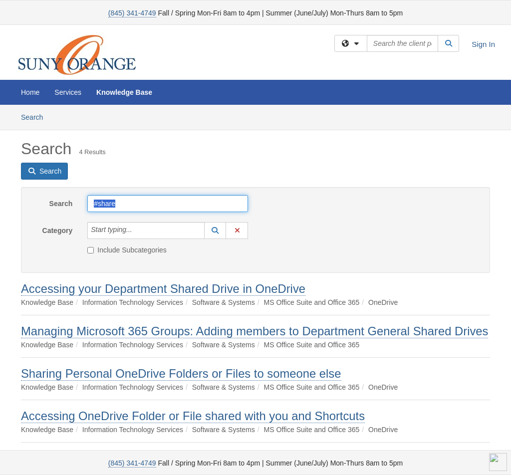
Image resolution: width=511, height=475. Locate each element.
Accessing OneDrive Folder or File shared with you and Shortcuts (193, 416)
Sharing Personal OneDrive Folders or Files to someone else (181, 373)
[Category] (137, 230)
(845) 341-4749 (132, 13)
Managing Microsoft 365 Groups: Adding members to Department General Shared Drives (254, 331)
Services (67, 92)
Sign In (483, 44)
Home (30, 92)
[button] (215, 230)
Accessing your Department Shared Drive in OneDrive (163, 288)
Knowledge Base (124, 92)
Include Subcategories (127, 250)
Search (35, 116)
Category (57, 231)
